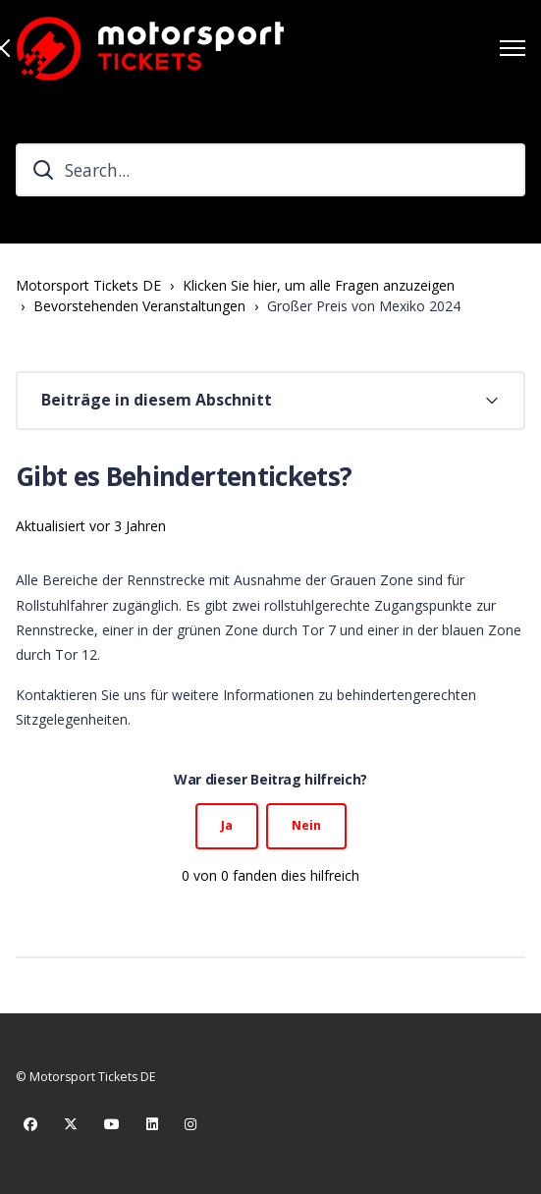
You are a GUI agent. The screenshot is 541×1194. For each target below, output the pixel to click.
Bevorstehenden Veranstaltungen (139, 306)
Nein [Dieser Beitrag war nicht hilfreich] (306, 825)
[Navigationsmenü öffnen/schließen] (512, 48)
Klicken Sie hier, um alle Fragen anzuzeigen (319, 285)
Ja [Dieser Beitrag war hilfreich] (227, 825)
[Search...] (270, 169)
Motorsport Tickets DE (88, 285)
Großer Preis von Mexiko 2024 (363, 306)
